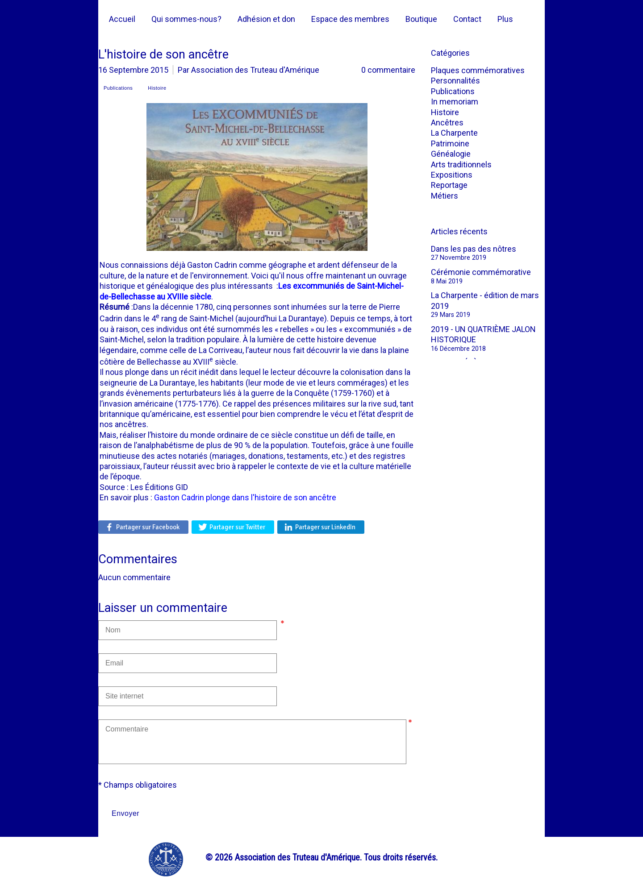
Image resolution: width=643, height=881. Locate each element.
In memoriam (454, 101)
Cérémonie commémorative (481, 272)
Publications (453, 91)
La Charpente (454, 132)
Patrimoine (450, 143)
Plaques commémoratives (478, 70)
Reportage (449, 185)
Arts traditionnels (461, 164)
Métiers (444, 195)
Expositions (451, 174)
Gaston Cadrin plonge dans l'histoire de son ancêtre (245, 497)
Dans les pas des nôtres (473, 248)
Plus (505, 19)
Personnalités (455, 80)
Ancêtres (447, 122)
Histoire (445, 112)
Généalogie (451, 153)
